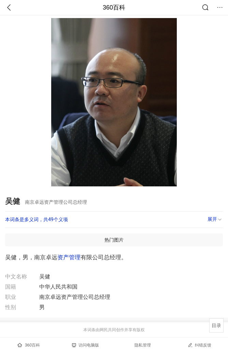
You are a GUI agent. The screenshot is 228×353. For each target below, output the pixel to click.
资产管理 (69, 257)
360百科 (114, 7)
